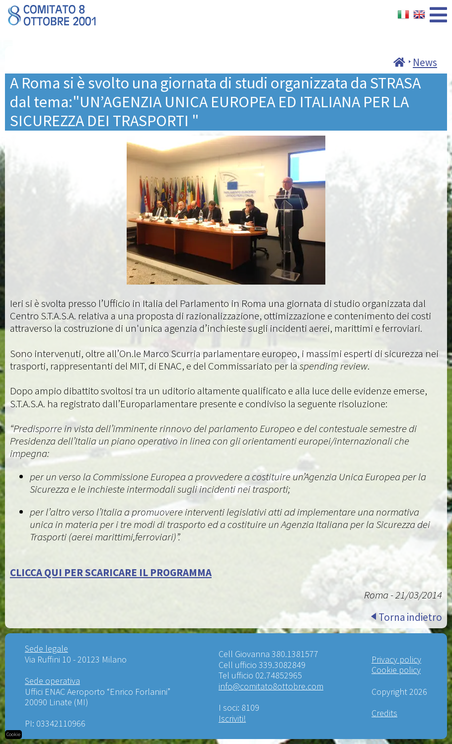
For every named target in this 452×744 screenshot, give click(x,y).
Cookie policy (396, 669)
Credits (384, 713)
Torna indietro (410, 617)
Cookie (13, 734)
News (425, 62)
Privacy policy (396, 659)
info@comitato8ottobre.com (271, 686)
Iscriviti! (232, 718)
